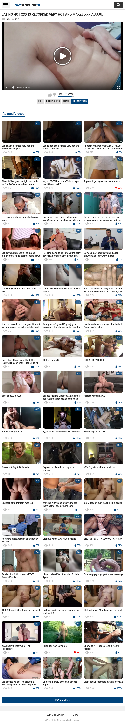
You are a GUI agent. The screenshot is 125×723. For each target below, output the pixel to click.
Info (40, 101)
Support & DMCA (55, 715)
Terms (74, 715)
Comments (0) (80, 101)
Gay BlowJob (59, 720)
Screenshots (53, 101)
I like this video (50, 95)
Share (66, 101)
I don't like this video (54, 95)
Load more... (62, 700)
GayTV (27, 5)
